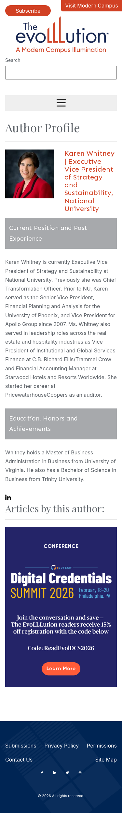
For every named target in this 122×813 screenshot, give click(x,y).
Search (12, 60)
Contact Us (19, 759)
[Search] (61, 72)
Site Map (106, 759)
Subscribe (28, 10)
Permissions (102, 745)
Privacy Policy (61, 745)
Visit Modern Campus (91, 5)
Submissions (20, 745)
